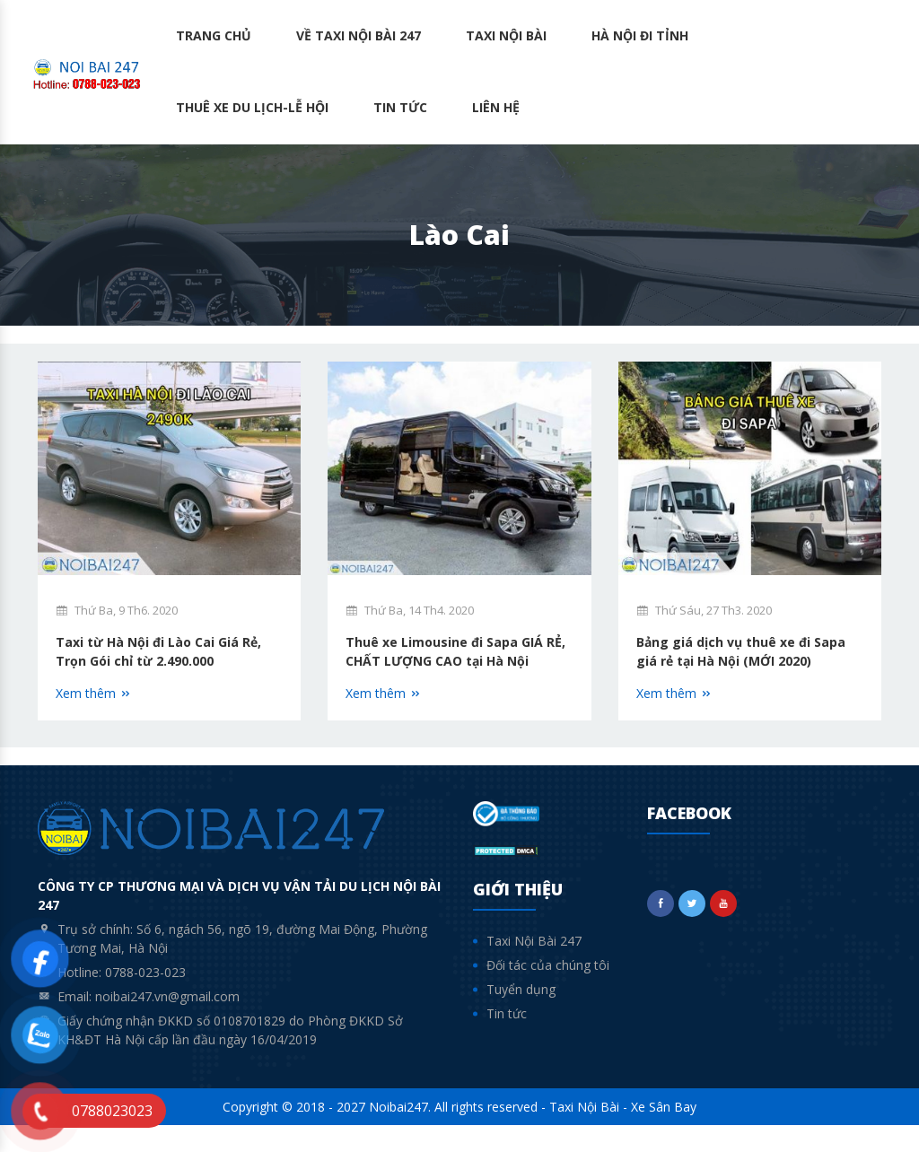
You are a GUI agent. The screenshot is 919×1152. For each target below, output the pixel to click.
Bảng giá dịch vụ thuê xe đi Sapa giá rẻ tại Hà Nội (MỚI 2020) (733, 664)
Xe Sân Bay (663, 1133)
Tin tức (400, 107)
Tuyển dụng (521, 1016)
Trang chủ (213, 35)
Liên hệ (496, 107)
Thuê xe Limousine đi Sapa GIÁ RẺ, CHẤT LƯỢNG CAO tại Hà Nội (455, 664)
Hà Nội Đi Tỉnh (639, 35)
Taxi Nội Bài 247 (534, 967)
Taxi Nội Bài (506, 35)
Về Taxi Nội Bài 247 (358, 35)
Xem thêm (94, 698)
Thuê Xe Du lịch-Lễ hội (252, 107)
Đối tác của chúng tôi (547, 991)
